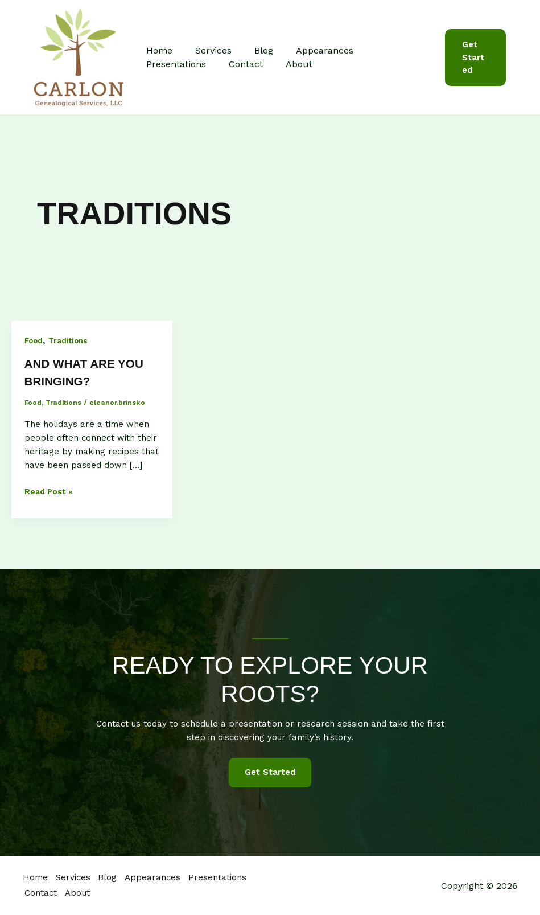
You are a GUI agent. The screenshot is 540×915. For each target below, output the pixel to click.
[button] (473, 57)
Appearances (308, 50)
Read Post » (50, 491)
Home (157, 50)
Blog (252, 50)
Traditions (70, 340)
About (209, 64)
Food (34, 340)
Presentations (385, 50)
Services (206, 50)
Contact (161, 64)
